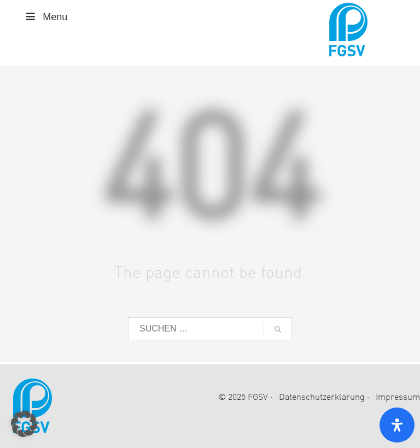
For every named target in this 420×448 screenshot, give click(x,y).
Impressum (398, 397)
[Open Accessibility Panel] (397, 425)
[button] (24, 424)
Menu (45, 16)
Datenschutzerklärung (322, 397)
